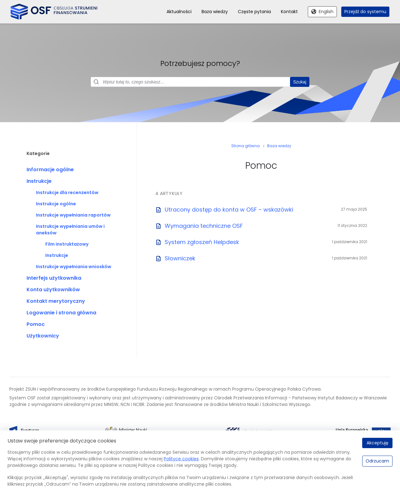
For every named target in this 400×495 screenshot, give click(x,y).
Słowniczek (180, 258)
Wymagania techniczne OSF (204, 226)
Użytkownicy (43, 335)
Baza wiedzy (279, 145)
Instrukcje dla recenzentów (67, 192)
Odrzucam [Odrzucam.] (377, 461)
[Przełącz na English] (322, 12)
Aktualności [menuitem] (179, 11)
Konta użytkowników (53, 289)
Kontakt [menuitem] (289, 11)
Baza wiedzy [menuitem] (215, 11)
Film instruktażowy (66, 244)
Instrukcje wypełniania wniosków (73, 266)
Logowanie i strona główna (61, 312)
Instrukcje (39, 181)
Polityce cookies (181, 459)
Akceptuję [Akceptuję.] (377, 443)
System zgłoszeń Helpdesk (202, 242)
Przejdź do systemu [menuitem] (365, 11)
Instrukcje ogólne (56, 204)
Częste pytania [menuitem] (254, 11)
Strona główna (245, 145)
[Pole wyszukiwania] (200, 82)
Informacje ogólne (50, 169)
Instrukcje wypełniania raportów (73, 215)
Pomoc (36, 324)
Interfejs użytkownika (54, 278)
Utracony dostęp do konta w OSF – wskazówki (229, 209)
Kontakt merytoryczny (56, 301)
